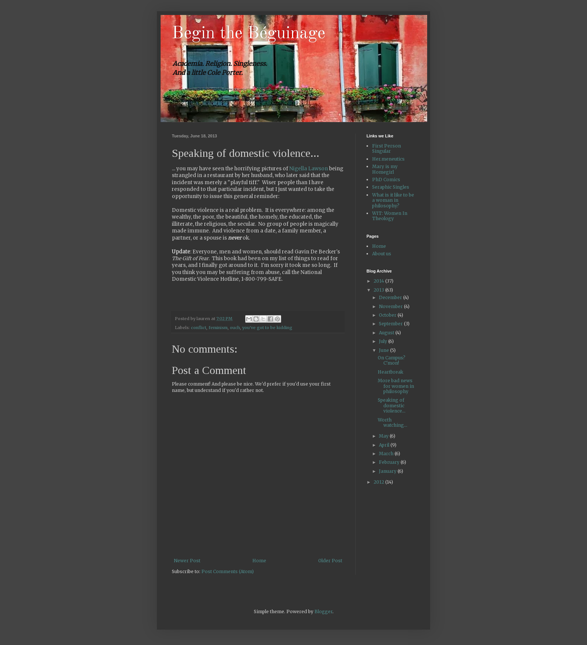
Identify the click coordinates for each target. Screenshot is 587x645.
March (387, 453)
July (383, 341)
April (384, 445)
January (388, 471)
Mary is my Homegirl (385, 169)
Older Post (330, 560)
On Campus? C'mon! (391, 360)
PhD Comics (386, 179)
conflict (198, 327)
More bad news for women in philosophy (396, 386)
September (391, 323)
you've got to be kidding (267, 327)
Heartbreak (390, 372)
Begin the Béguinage (248, 33)
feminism (218, 327)
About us (381, 253)
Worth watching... (392, 422)
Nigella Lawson (308, 168)
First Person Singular (386, 148)
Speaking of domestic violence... (391, 405)
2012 (379, 482)
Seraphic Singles (390, 187)
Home (259, 560)
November (391, 306)
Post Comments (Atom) (227, 571)
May (384, 436)
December (391, 297)
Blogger (323, 611)
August (387, 332)
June (384, 350)
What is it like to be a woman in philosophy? (393, 200)
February (390, 462)
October (388, 315)
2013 (379, 290)
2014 (379, 281)
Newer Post (187, 560)
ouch (235, 327)
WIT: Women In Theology (389, 215)
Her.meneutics (388, 159)
